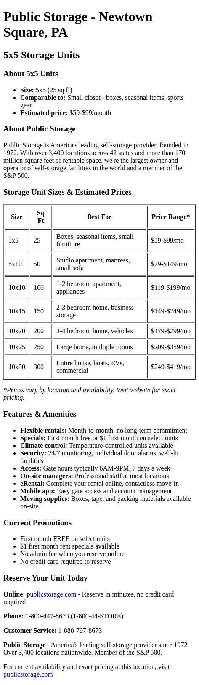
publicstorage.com (52, 594)
